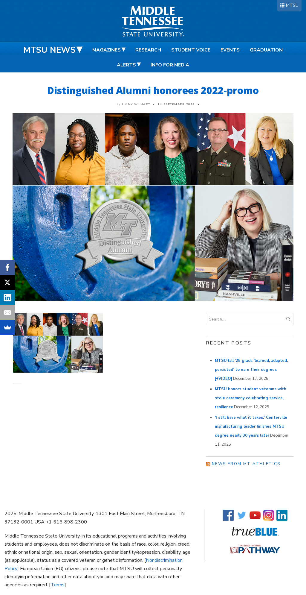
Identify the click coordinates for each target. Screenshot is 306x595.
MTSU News (49, 50)
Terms (58, 585)
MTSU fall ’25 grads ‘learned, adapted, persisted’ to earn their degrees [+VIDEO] (251, 369)
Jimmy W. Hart (136, 104)
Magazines (106, 50)
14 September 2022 (176, 104)
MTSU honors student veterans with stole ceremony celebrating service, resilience (250, 398)
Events (230, 50)
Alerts (126, 65)
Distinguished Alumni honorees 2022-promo (153, 90)
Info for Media (170, 65)
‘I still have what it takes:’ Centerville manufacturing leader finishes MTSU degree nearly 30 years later (251, 426)
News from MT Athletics (246, 464)
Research (148, 50)
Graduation (266, 50)
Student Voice (190, 50)
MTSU (292, 5)
